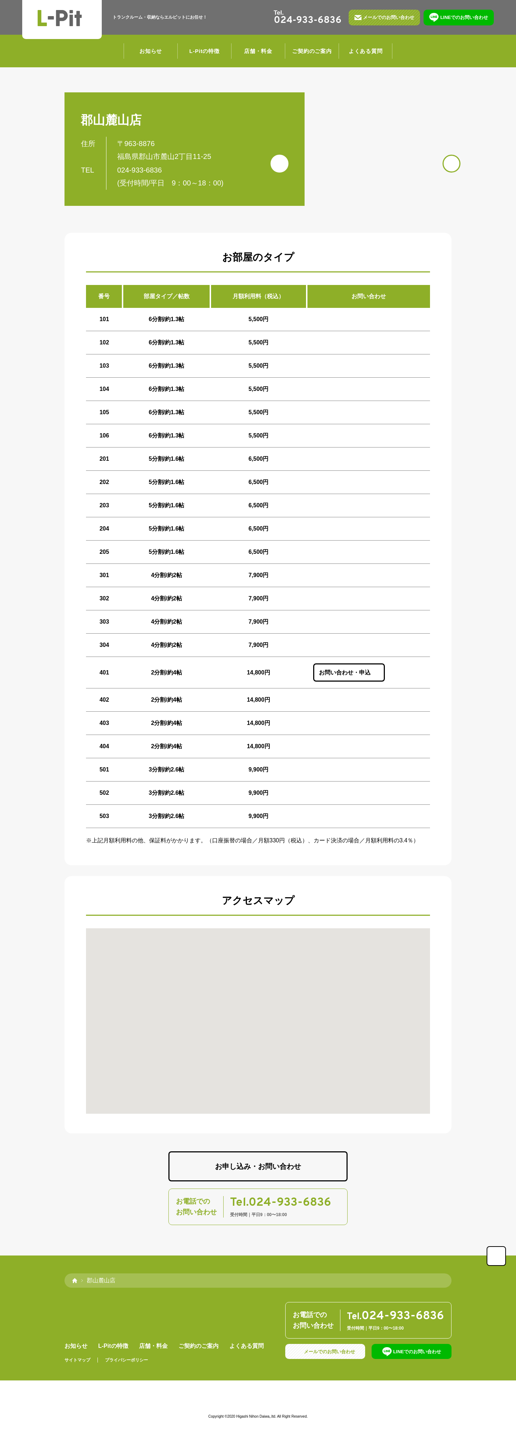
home (74, 1281)
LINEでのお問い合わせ (463, 18)
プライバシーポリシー (126, 1361)
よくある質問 (366, 52)
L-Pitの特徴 (204, 52)
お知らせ (150, 52)
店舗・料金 (258, 52)
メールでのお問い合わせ (387, 18)
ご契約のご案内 (311, 52)
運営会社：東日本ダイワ (258, 1403)
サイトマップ (77, 1361)
